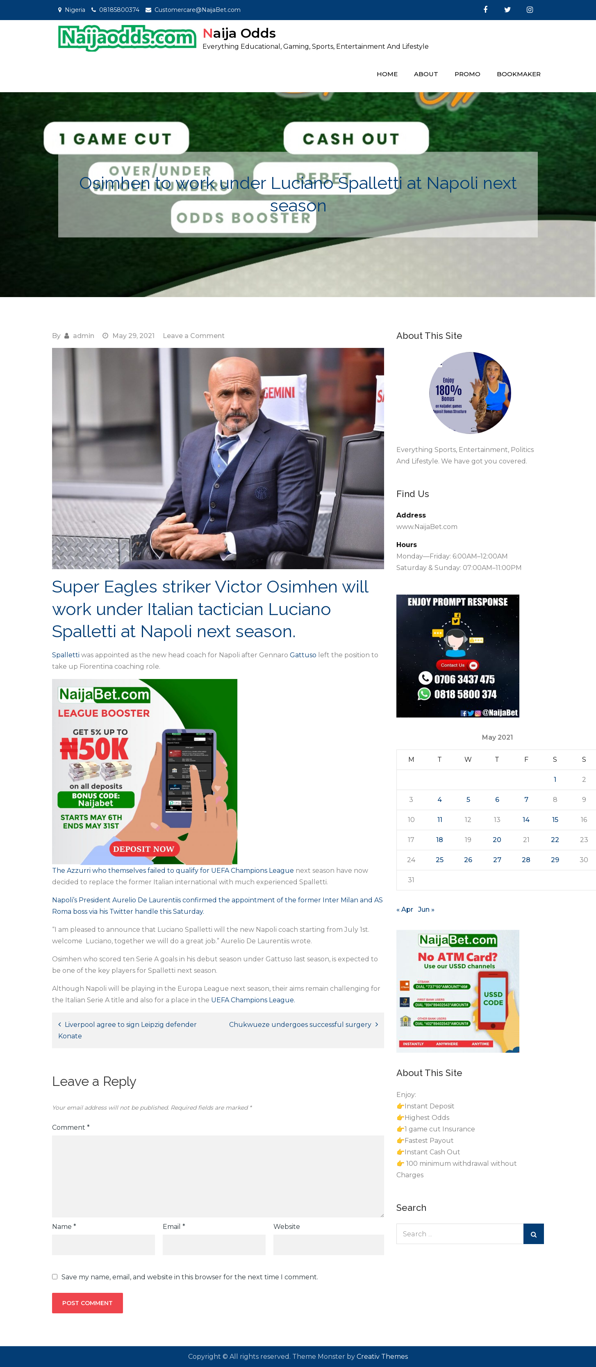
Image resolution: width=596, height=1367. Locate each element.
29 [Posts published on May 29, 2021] (555, 860)
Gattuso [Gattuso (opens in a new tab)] (303, 655)
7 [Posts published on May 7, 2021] (526, 800)
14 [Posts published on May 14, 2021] (526, 820)
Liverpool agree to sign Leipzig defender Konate (127, 1030)
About (426, 74)
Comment (71, 1127)
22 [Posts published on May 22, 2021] (555, 840)
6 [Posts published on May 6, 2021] (497, 800)
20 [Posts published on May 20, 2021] (497, 840)
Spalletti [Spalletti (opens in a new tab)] (66, 655)
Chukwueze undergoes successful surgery (300, 1025)
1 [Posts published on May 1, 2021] (555, 779)
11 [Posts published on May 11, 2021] (439, 820)
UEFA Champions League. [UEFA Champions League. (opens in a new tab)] (253, 1000)
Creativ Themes (382, 1356)
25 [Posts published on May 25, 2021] (440, 860)
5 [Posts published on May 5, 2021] (468, 800)
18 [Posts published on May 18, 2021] (439, 840)
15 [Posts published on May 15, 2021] (555, 820)
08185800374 (119, 10)
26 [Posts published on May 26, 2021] (468, 860)
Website (286, 1227)
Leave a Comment (194, 336)
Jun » (426, 909)
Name (64, 1227)
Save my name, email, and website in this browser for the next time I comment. (189, 1277)
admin (83, 336)
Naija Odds (239, 33)
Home (387, 74)
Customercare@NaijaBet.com (198, 10)
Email (174, 1227)
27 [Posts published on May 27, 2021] (497, 860)
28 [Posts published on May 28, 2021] (526, 860)
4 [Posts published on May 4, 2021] (439, 800)
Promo (467, 74)
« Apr (404, 909)
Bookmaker (519, 74)
